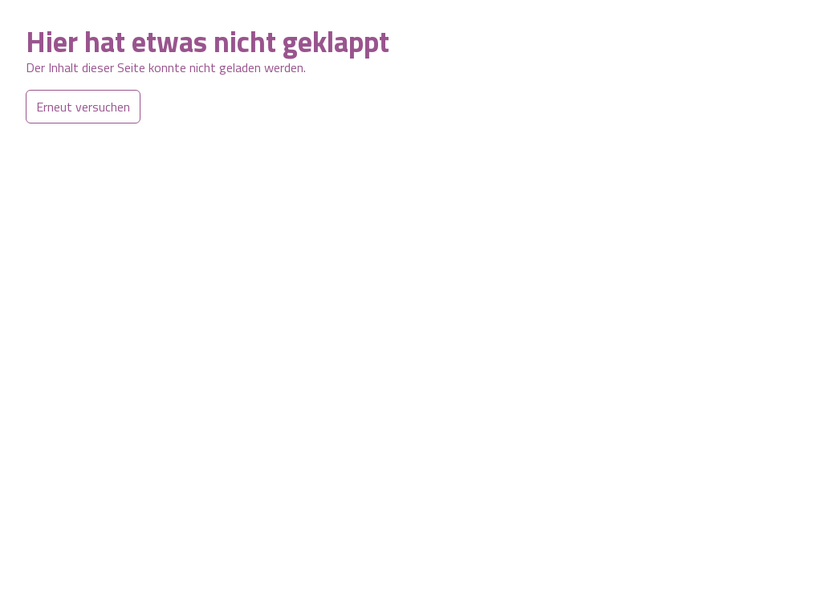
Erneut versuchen (83, 106)
